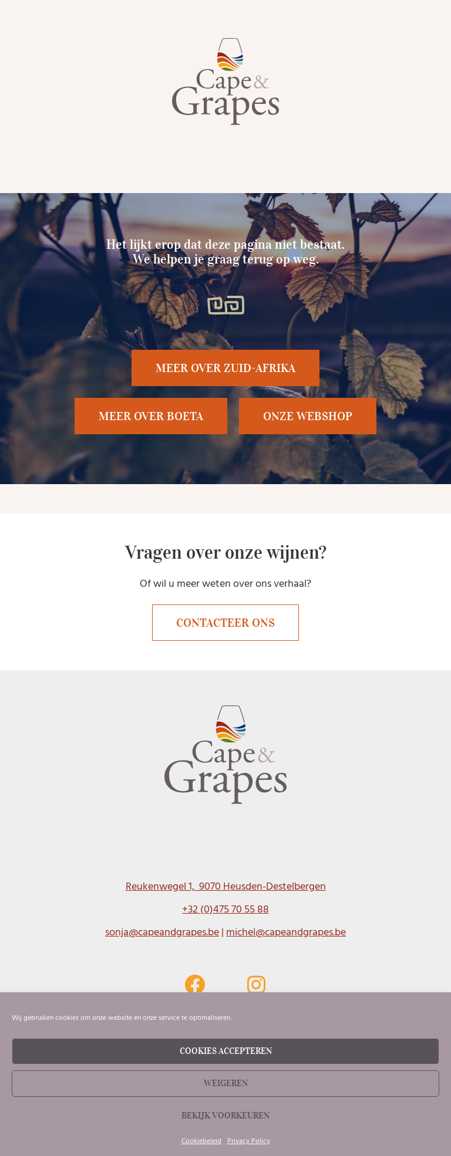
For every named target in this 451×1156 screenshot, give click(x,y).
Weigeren (226, 1083)
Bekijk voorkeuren (225, 1115)
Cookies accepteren (226, 1051)
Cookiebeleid (201, 1141)
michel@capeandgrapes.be (286, 932)
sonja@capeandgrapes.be (162, 932)
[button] (151, 416)
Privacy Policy (248, 1141)
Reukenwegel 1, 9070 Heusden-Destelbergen (226, 886)
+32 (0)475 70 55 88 (225, 909)
